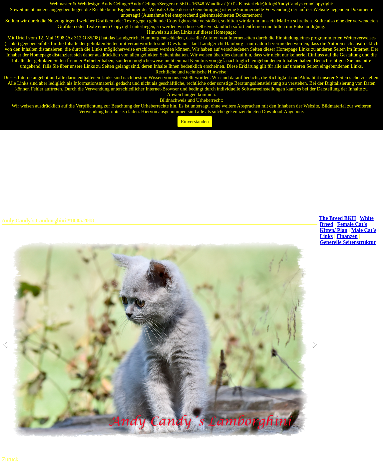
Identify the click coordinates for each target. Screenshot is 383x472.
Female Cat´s (352, 224)
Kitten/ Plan (333, 230)
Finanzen (347, 236)
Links (326, 236)
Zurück (10, 459)
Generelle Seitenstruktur (348, 242)
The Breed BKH (337, 218)
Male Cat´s (363, 230)
